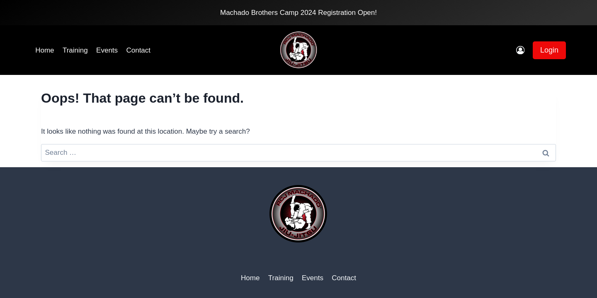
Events (107, 50)
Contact (138, 50)
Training (75, 50)
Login (549, 50)
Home (44, 50)
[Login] (520, 50)
